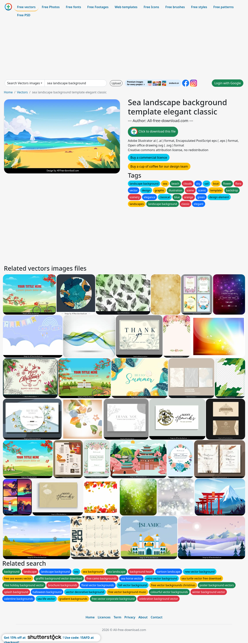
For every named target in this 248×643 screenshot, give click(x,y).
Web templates (126, 7)
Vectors (22, 92)
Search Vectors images (23, 83)
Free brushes (175, 7)
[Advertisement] (124, 49)
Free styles (199, 7)
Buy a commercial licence (148, 157)
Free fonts (73, 7)
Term (117, 617)
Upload (116, 83)
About (142, 617)
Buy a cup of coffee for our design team (159, 166)
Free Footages (97, 7)
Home (8, 92)
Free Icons (151, 7)
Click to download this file (153, 131)
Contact (157, 617)
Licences (104, 617)
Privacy (129, 617)
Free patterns (223, 7)
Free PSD (23, 15)
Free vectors (26, 7)
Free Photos (50, 7)
